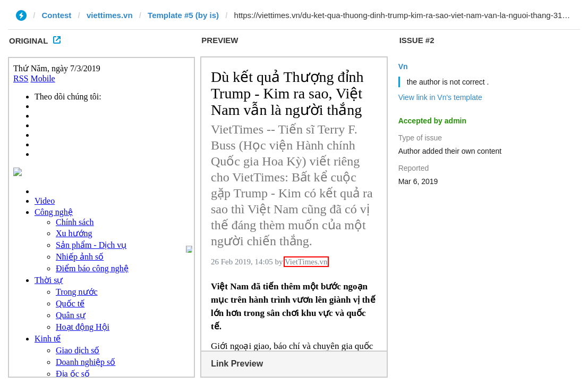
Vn (403, 66)
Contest (57, 15)
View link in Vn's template (440, 97)
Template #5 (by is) (183, 15)
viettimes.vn (110, 15)
